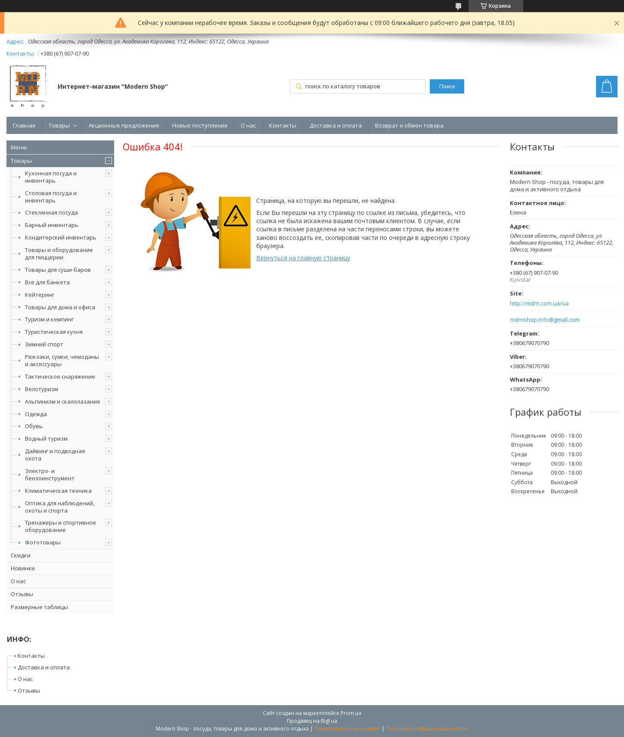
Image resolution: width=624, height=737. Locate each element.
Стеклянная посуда (51, 212)
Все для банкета (47, 282)
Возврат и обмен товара (409, 125)
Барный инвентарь (51, 225)
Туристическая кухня (54, 332)
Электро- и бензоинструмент (50, 474)
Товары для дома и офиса (60, 307)
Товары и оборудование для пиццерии (59, 253)
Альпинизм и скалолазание (62, 401)
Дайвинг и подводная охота (55, 454)
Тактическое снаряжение (60, 376)
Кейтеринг (39, 295)
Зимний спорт (44, 344)
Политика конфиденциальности (427, 728)
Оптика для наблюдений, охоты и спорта (59, 506)
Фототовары (43, 542)
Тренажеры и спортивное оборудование (60, 526)
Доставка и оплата (336, 125)
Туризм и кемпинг (49, 319)
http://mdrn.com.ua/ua (539, 303)
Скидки (21, 555)
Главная (24, 125)
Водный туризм (46, 438)
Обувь (34, 426)
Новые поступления (199, 125)
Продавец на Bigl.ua (312, 721)
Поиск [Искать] (447, 86)
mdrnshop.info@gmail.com (545, 319)
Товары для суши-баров (58, 270)
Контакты (282, 125)
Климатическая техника (58, 490)
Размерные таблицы (39, 607)
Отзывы (22, 594)
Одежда (36, 414)
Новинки (23, 568)
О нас (248, 125)
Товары (59, 125)
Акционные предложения (124, 125)
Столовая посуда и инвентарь (51, 196)
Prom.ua (351, 713)
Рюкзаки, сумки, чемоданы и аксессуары (62, 360)
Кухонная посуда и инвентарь (51, 176)
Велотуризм (41, 389)
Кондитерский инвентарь (60, 237)
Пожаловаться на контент (347, 728)
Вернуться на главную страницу (303, 258)
